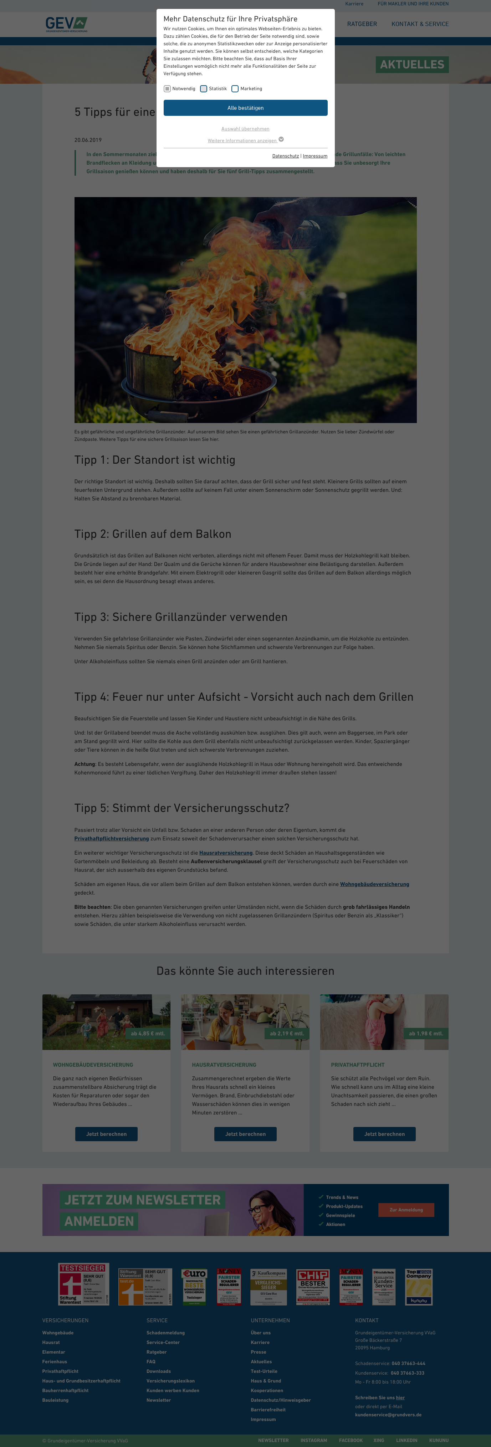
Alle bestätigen (245, 107)
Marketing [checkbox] (251, 88)
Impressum (315, 156)
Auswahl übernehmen (245, 128)
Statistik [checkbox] (218, 88)
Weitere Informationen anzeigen (245, 140)
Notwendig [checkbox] (184, 88)
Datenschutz (285, 156)
